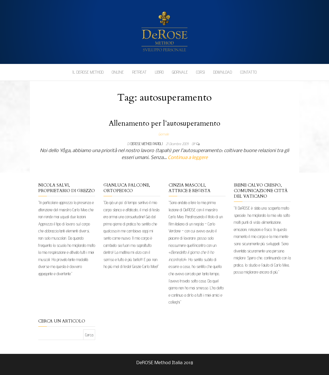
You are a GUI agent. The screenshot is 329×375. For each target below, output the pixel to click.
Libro (159, 72)
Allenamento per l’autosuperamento (164, 123)
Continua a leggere (188, 157)
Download (222, 72)
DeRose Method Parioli (147, 143)
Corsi (200, 72)
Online (118, 72)
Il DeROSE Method (87, 72)
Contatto (248, 72)
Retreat (139, 72)
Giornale (180, 72)
